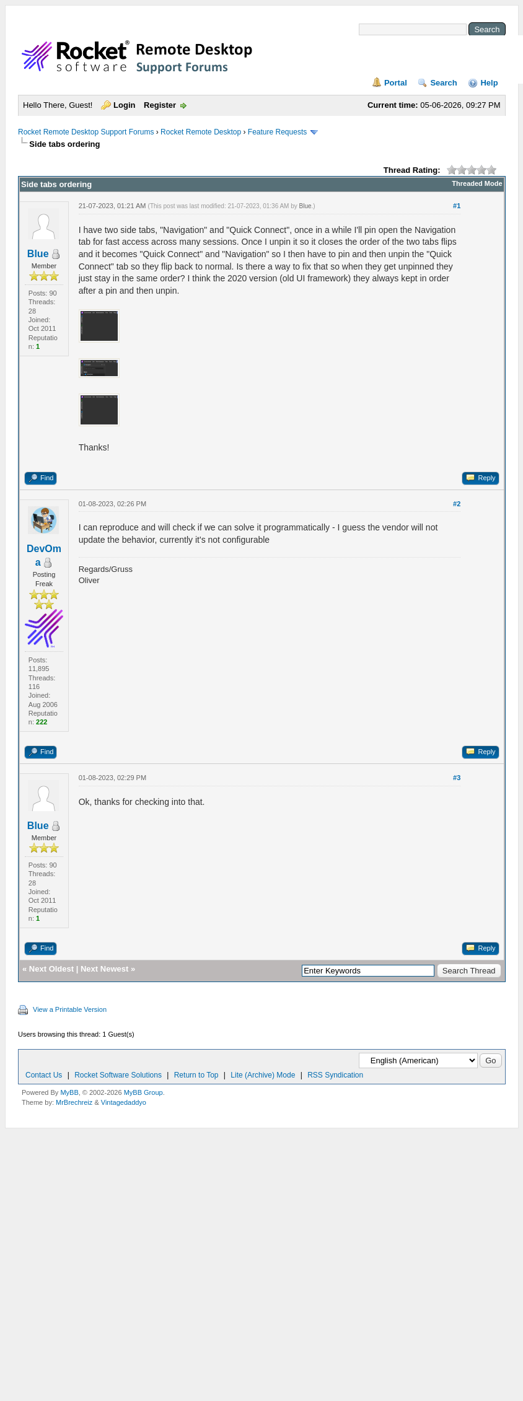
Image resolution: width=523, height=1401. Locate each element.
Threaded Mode (477, 183)
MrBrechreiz (74, 1102)
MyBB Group (143, 1092)
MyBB (69, 1092)
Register (160, 105)
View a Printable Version (70, 1009)
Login (124, 105)
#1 (456, 205)
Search (443, 82)
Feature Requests (277, 132)
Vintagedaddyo (123, 1102)
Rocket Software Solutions (118, 1075)
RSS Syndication (335, 1075)
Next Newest (104, 968)
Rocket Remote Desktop (200, 132)
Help (489, 82)
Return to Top (196, 1075)
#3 (456, 777)
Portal (395, 82)
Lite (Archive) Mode (263, 1075)
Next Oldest (51, 968)
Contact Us (43, 1075)
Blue (38, 253)
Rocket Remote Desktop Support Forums (86, 132)
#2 (456, 503)
